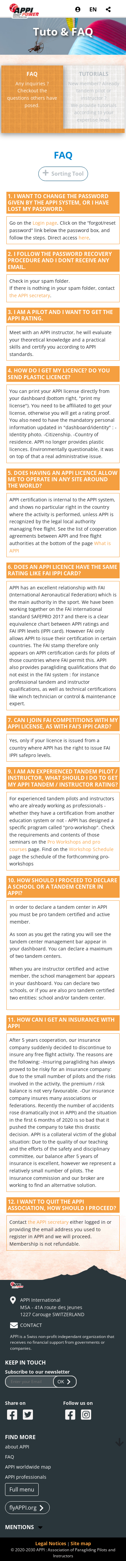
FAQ (63, 155)
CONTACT (31, 1325)
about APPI (17, 1446)
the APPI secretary (29, 295)
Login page (45, 223)
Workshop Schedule (91, 849)
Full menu (21, 1489)
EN (93, 9)
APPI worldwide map (28, 1467)
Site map (81, 1543)
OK (64, 1381)
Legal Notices (50, 1543)
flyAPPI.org (26, 1508)
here (84, 237)
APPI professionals (25, 1477)
